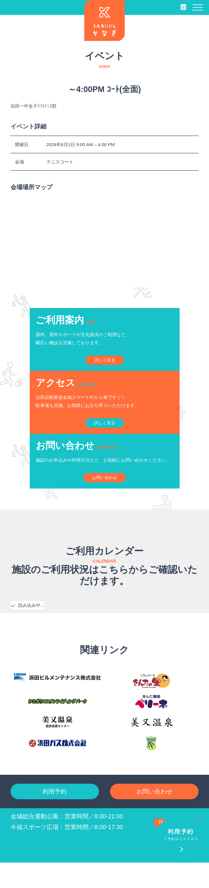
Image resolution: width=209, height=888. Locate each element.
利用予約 (54, 814)
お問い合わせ (154, 814)
